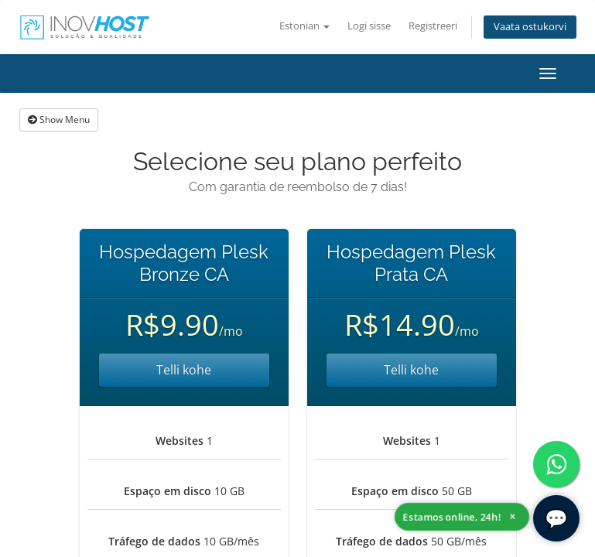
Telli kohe (183, 369)
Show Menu (59, 119)
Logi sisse (369, 25)
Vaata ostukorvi (530, 26)
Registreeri (433, 25)
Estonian (304, 25)
